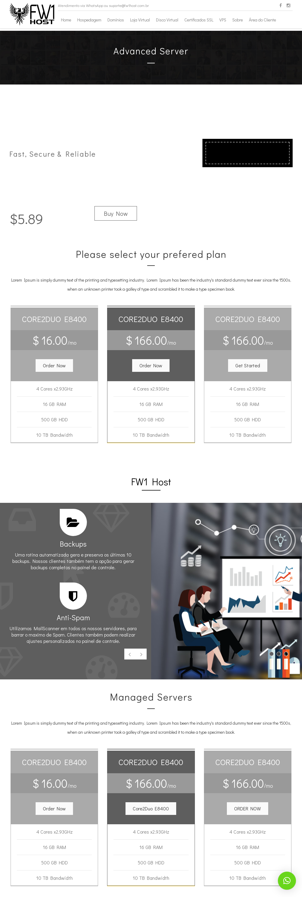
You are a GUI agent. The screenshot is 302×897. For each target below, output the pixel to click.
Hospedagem (89, 20)
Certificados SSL (198, 20)
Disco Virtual (167, 20)
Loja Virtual (140, 20)
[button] (54, 365)
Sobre (237, 20)
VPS (222, 20)
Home (66, 20)
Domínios (115, 20)
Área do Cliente (262, 20)
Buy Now (116, 213)
